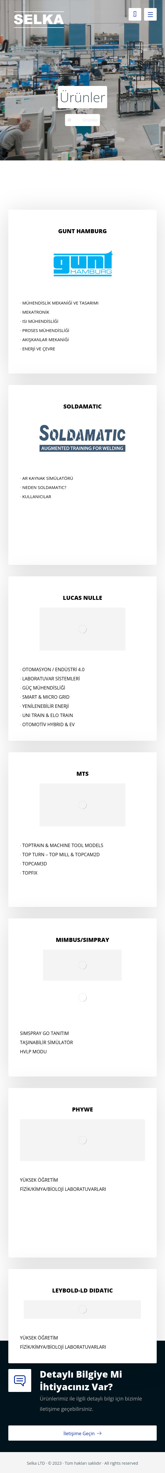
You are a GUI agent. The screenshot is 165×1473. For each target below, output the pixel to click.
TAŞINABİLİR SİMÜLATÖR (46, 1042)
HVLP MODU (33, 1051)
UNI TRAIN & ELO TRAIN (47, 715)
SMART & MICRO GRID (46, 697)
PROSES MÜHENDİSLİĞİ (45, 330)
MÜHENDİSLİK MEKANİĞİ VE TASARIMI (60, 303)
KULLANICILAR (36, 496)
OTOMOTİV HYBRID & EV (48, 724)
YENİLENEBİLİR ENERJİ (45, 706)
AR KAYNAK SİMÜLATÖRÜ (47, 478)
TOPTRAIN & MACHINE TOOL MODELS (62, 845)
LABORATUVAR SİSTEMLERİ (51, 678)
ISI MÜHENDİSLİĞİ (40, 321)
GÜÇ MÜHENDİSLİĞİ (43, 688)
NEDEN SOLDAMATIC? (44, 487)
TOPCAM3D (34, 864)
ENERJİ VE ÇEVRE (38, 348)
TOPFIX (30, 873)
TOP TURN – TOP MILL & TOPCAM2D (61, 854)
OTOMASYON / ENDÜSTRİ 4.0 (53, 669)
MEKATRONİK (35, 312)
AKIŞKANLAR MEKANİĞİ (45, 339)
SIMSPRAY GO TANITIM (44, 1033)
